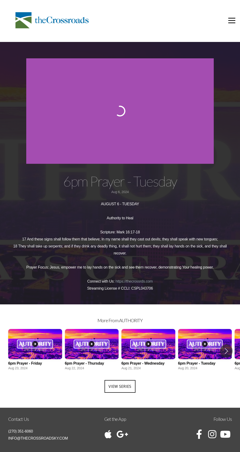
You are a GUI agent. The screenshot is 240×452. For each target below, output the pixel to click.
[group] (35, 351)
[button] (226, 351)
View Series (120, 386)
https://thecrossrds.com (134, 281)
